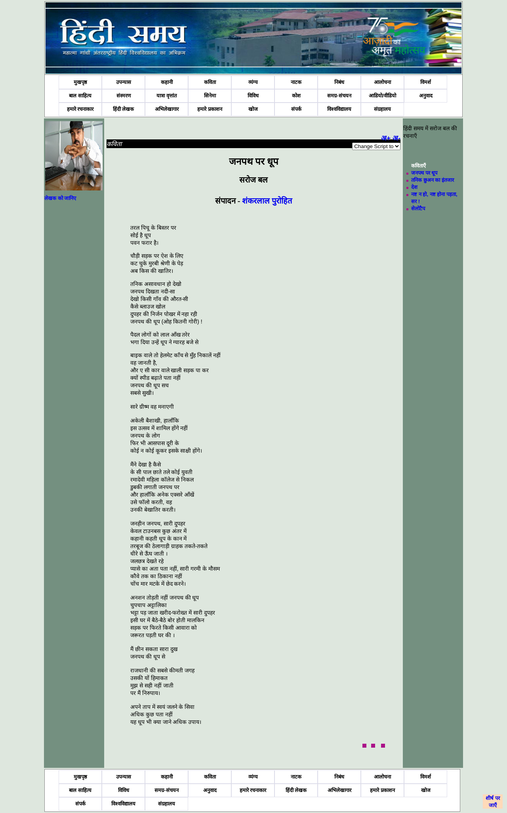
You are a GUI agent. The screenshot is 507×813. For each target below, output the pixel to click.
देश (414, 187)
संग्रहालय (382, 109)
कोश (296, 96)
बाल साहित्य (80, 96)
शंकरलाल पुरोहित (267, 200)
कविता (210, 82)
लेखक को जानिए (60, 198)
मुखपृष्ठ (80, 82)
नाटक (296, 82)
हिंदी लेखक (123, 109)
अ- (396, 138)
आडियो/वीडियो (382, 96)
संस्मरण (123, 96)
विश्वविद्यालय (339, 109)
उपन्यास (123, 82)
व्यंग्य (253, 82)
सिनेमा (210, 96)
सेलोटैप (418, 208)
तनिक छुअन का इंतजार (432, 180)
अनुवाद (426, 96)
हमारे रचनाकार (80, 109)
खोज (253, 109)
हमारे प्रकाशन (209, 109)
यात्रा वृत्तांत (166, 96)
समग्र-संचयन (339, 96)
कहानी (167, 82)
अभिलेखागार (167, 109)
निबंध (339, 82)
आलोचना (382, 82)
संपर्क (296, 109)
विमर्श (425, 82)
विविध (253, 96)
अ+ (386, 138)
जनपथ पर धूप (424, 173)
